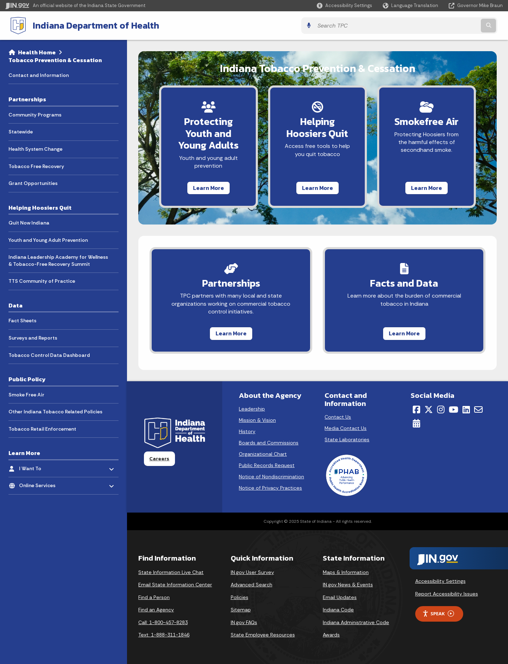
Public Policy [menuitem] (27, 378)
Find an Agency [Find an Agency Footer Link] (156, 610)
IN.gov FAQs (244, 622)
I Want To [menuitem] (39, 466)
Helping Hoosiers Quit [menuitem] (40, 207)
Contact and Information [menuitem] (38, 74)
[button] (344, 5)
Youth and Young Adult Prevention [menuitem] (48, 239)
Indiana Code (338, 610)
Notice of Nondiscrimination (271, 476)
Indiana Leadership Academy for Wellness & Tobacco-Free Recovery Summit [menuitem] (58, 260)
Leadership (252, 409)
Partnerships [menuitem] (27, 98)
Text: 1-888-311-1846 (163, 635)
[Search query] (441, 25)
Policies (239, 597)
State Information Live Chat (171, 572)
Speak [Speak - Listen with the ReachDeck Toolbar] (438, 613)
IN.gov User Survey (252, 572)
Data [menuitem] (15, 305)
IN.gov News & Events (348, 584)
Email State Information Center (175, 584)
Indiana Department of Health (90, 25)
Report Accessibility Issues (446, 594)
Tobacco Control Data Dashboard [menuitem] (49, 354)
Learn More (202, 187)
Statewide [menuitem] (20, 131)
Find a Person (154, 597)
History (247, 431)
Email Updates (340, 597)
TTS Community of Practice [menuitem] (41, 280)
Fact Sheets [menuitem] (22, 320)
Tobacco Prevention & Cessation (55, 59)
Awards (331, 635)
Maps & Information (346, 572)
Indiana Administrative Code (356, 622)
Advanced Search (251, 584)
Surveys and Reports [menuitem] (32, 337)
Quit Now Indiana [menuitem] (28, 222)
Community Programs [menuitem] (34, 114)
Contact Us (338, 417)
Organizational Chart (263, 454)
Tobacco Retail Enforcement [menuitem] (42, 428)
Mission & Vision (257, 420)
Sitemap (241, 610)
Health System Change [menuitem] (35, 148)
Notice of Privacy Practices (270, 488)
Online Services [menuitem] (39, 483)
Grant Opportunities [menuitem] (33, 182)
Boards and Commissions (268, 442)
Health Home (37, 51)
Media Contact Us (346, 428)
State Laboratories (347, 439)
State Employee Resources (263, 635)
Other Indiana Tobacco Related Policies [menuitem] (55, 411)
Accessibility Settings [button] (440, 581)
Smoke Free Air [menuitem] (26, 394)
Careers (159, 458)
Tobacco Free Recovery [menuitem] (36, 165)
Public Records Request (267, 465)
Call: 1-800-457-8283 (163, 622)
